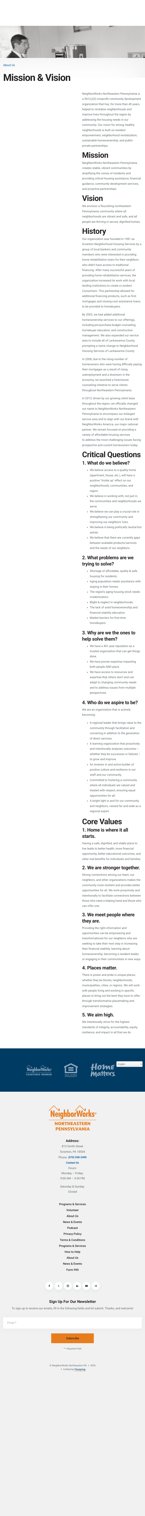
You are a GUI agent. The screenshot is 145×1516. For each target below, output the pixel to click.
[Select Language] (129, 1064)
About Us (72, 1216)
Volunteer (72, 1210)
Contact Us (72, 1162)
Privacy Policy (73, 1234)
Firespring (80, 1369)
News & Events (72, 1222)
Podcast (72, 1228)
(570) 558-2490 (77, 1157)
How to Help (72, 1252)
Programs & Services (72, 1204)
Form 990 (72, 1270)
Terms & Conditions (72, 1240)
